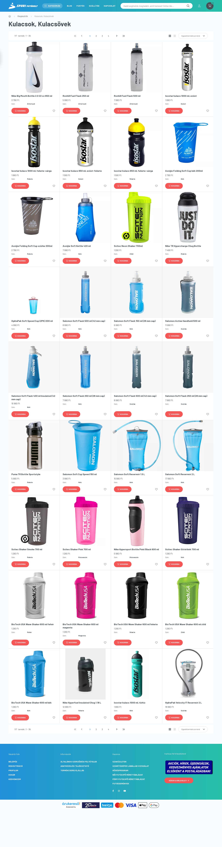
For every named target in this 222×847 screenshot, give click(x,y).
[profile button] (199, 5)
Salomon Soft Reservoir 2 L (180, 474)
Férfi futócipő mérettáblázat (128, 779)
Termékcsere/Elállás (72, 770)
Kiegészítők (23, 16)
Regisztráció (15, 766)
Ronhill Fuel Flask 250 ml (76, 95)
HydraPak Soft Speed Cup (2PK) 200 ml (32, 320)
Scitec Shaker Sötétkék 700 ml (182, 549)
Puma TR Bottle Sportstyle (25, 474)
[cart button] (210, 5)
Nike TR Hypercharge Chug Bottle (183, 245)
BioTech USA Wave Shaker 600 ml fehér (32, 624)
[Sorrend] (193, 36)
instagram (119, 791)
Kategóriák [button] (52, 6)
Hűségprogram (120, 770)
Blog (69, 6)
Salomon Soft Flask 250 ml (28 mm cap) (84, 395)
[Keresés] (188, 5)
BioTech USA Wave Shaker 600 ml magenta (80, 626)
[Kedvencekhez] (54, 111)
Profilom (13, 770)
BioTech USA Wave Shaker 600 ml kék (31, 702)
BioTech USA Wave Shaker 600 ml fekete (136, 624)
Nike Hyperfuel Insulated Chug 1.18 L (82, 702)
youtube (125, 791)
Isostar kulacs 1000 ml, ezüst (181, 95)
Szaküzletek (119, 761)
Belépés (12, 761)
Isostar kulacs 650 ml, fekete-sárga (133, 170)
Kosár (11, 774)
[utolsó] (123, 36)
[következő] (117, 36)
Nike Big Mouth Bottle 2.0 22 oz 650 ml (31, 95)
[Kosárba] (20, 111)
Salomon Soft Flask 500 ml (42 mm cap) (84, 320)
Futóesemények (120, 783)
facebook (113, 791)
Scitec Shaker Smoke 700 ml (26, 549)
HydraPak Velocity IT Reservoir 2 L (183, 702)
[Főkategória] (9, 16)
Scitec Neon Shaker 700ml (128, 245)
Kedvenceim (14, 779)
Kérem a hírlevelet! (179, 780)
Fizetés (80, 6)
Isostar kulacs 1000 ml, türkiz (129, 702)
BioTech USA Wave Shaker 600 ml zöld (185, 624)
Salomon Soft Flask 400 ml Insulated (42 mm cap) (33, 397)
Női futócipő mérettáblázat (127, 774)
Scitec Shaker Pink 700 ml (77, 549)
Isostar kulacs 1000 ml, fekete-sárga (31, 170)
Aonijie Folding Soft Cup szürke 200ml (31, 245)
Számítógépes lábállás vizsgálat (130, 766)
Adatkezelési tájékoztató (74, 766)
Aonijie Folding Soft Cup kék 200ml (184, 170)
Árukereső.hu (71, 807)
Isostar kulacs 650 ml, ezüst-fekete (82, 170)
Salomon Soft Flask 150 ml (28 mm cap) (135, 320)
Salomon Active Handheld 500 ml (182, 320)
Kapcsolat (109, 6)
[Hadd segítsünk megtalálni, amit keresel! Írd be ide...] (157, 6)
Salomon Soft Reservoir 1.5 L (129, 474)
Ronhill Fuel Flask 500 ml (127, 95)
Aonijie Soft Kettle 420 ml (77, 245)
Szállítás (94, 6)
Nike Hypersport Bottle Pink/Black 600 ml (136, 549)
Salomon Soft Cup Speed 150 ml (80, 474)
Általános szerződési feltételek (78, 761)
